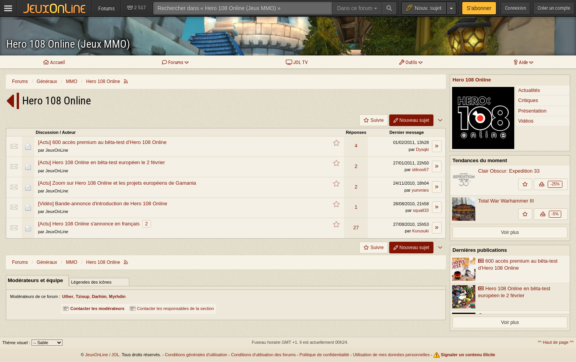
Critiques (528, 100)
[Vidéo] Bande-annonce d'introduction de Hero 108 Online (102, 203)
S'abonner (479, 8)
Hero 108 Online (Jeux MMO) (68, 44)
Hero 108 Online (471, 80)
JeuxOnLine (56, 150)
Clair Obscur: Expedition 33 (508, 171)
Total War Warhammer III (506, 201)
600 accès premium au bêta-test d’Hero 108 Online (517, 280)
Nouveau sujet (411, 120)
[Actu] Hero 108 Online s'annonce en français (88, 224)
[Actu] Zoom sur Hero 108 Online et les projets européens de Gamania (117, 183)
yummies (420, 190)
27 (355, 227)
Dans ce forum (357, 8)
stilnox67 (420, 169)
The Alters (463, 231)
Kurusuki (420, 231)
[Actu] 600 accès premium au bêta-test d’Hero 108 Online (102, 142)
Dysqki (422, 149)
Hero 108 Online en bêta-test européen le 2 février (514, 308)
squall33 (421, 210)
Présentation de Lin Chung (511, 332)
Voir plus (510, 248)
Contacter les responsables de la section (172, 308)
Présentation (532, 111)
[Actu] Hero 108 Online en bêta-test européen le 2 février (101, 162)
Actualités (529, 90)
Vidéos (526, 121)
